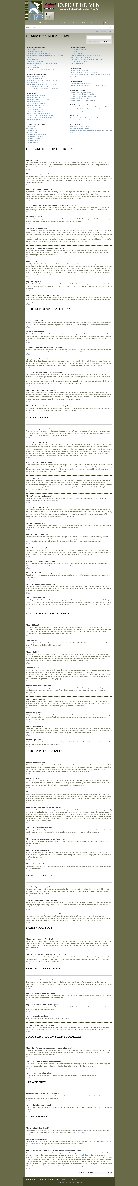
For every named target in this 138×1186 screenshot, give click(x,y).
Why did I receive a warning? (35, 111)
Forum (93, 23)
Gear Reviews (74, 23)
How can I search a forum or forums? (81, 92)
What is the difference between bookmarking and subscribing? (89, 107)
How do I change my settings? (35, 76)
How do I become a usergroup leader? (82, 57)
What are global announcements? (36, 134)
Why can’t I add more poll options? (37, 103)
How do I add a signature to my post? (37, 99)
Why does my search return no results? (82, 94)
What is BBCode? (31, 126)
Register (103, 31)
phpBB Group (83, 1130)
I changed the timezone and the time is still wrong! (41, 80)
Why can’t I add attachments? (35, 109)
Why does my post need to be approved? (39, 117)
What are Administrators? (78, 49)
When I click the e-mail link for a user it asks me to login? (44, 88)
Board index (31, 27)
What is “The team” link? (77, 63)
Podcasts (85, 23)
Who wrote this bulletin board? (79, 126)
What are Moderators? (77, 51)
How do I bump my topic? (34, 119)
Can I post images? (32, 132)
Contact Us (108, 23)
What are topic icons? (33, 142)
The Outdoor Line (34, 11)
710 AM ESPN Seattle (50, 6)
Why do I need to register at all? (36, 51)
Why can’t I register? (32, 67)
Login (111, 31)
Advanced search (93, 41)
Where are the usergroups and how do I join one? (85, 55)
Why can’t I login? (31, 49)
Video (100, 23)
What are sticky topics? (33, 138)
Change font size (110, 27)
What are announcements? (34, 136)
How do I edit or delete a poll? (35, 105)
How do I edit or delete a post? (35, 97)
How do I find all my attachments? (80, 120)
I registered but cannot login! (35, 61)
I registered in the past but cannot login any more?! (42, 63)
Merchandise (62, 23)
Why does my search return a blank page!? (83, 96)
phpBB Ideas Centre (33, 1144)
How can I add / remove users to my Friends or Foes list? (88, 85)
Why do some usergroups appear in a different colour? (87, 59)
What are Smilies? (31, 130)
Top (28, 169)
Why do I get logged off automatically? (38, 53)
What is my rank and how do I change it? (39, 86)
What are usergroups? (77, 53)
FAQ (96, 31)
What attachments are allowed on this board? (84, 118)
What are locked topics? (33, 140)
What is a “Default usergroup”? (79, 61)
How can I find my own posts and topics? (83, 100)
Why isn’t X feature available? (79, 128)
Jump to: (81, 1172)
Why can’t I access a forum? (35, 107)
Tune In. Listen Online (49, 16)
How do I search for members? (79, 98)
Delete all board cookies (50, 1179)
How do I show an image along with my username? (42, 84)
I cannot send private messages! (80, 70)
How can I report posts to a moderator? (38, 113)
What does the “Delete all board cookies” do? (40, 69)
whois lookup (83, 1155)
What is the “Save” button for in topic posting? (40, 115)
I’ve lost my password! (33, 59)
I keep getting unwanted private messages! (83, 72)
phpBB (63, 1182)
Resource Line (50, 23)
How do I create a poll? (33, 101)
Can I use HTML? (31, 128)
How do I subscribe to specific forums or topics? (85, 109)
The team (39, 1179)
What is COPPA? (31, 65)
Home (34, 23)
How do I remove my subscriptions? (81, 111)
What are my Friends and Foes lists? (81, 83)
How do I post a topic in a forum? (36, 95)
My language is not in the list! (35, 82)
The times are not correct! (34, 78)
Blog (40, 23)
